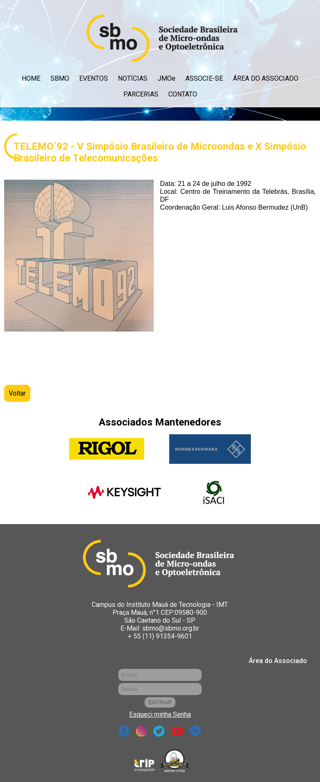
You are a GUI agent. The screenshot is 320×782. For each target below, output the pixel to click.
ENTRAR (160, 702)
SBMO (59, 78)
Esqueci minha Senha (160, 714)
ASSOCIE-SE (204, 78)
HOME (31, 78)
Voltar (17, 393)
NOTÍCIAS (133, 78)
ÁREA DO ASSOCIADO (265, 78)
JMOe (166, 78)
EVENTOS (93, 78)
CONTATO (182, 94)
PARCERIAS (140, 94)
